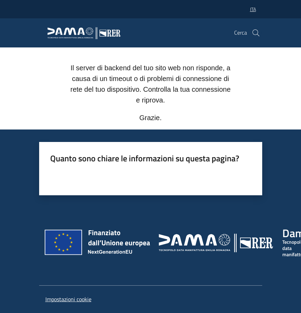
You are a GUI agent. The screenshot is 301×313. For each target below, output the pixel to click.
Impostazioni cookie (68, 299)
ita (253, 9)
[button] (256, 33)
